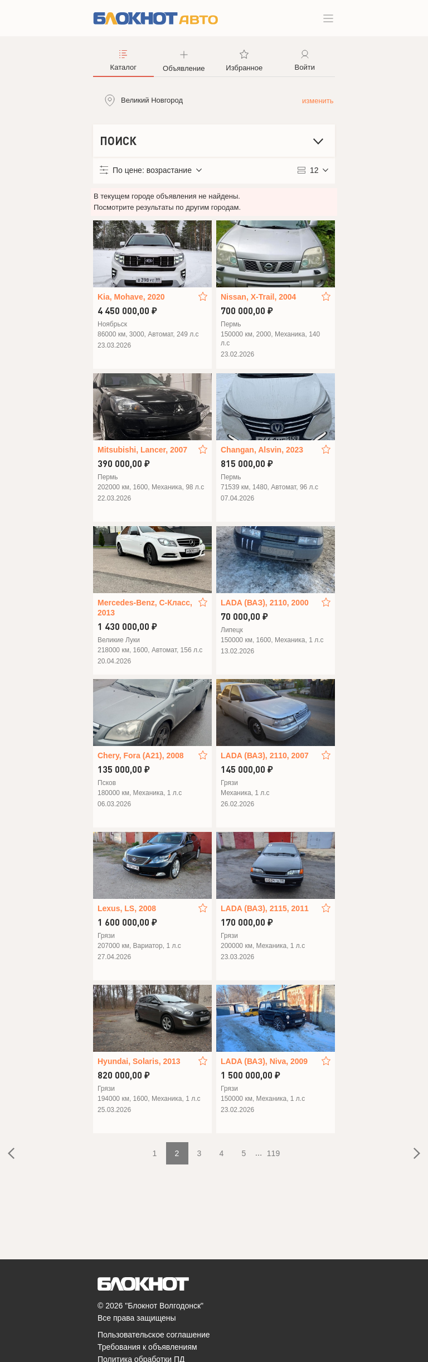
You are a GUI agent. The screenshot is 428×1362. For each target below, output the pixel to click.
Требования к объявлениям (147, 1346)
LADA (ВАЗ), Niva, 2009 (264, 1061)
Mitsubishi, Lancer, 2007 (142, 449)
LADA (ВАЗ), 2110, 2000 (265, 602)
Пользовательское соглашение (154, 1334)
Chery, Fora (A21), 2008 (141, 755)
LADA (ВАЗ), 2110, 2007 (265, 755)
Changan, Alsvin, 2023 (262, 449)
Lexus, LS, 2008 (127, 908)
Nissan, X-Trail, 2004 (258, 296)
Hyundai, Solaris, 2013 (139, 1061)
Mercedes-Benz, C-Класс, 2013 (145, 607)
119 (273, 1153)
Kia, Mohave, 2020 (131, 296)
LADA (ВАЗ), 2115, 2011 (265, 908)
